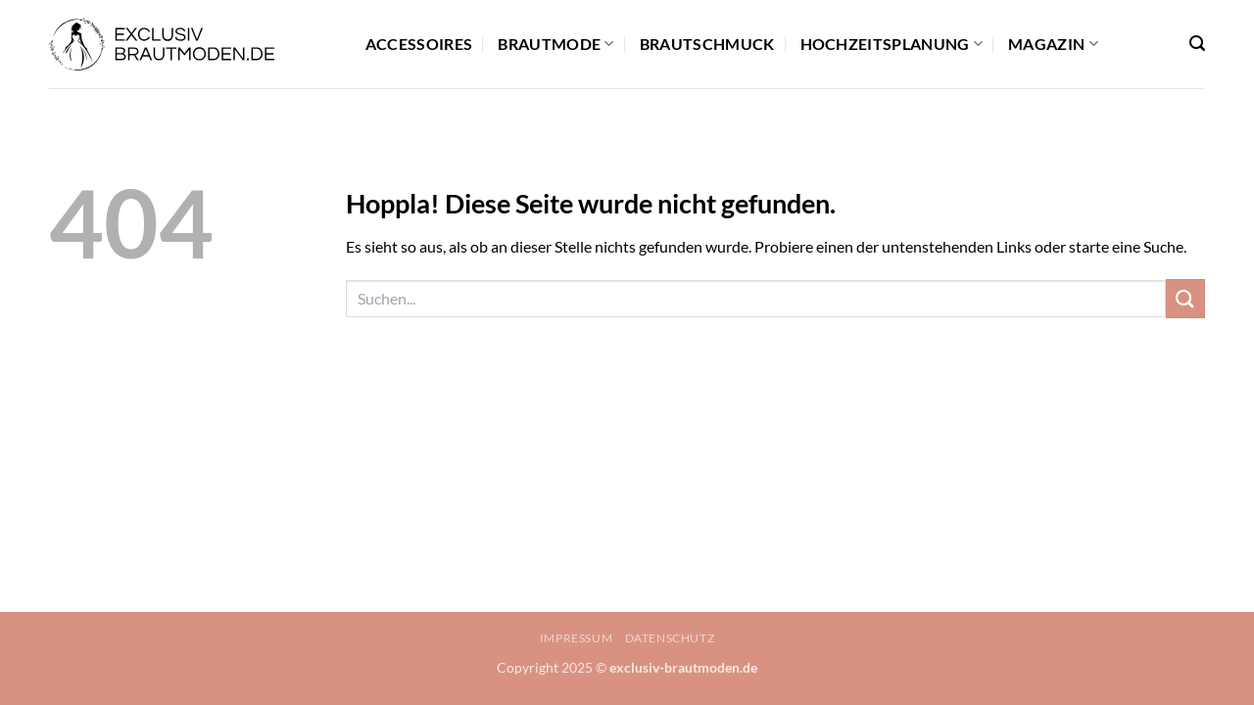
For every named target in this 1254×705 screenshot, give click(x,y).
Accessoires (419, 43)
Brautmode (555, 44)
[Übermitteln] (1185, 298)
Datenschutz (670, 638)
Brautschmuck (707, 43)
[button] (1197, 43)
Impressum (576, 638)
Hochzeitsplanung (892, 44)
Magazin (1053, 44)
